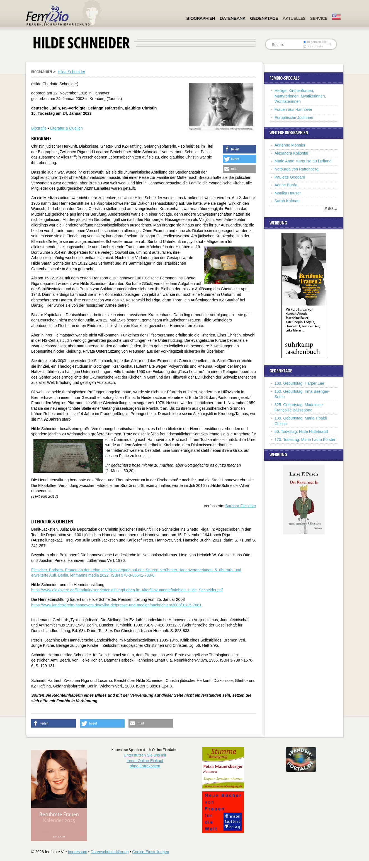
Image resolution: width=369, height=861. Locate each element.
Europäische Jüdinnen (294, 117)
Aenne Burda (286, 185)
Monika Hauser (288, 193)
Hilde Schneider (71, 72)
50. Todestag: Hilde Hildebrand (301, 431)
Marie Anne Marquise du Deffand (303, 161)
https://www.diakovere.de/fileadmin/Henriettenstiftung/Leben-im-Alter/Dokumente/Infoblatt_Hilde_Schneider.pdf (127, 590)
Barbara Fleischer (240, 506)
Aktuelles (294, 18)
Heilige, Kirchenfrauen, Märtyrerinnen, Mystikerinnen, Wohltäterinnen (300, 96)
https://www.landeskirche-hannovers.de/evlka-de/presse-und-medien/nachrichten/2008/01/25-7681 (116, 605)
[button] (239, 149)
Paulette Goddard (290, 177)
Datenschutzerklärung (109, 852)
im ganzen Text (315, 41)
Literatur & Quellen (66, 128)
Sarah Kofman (287, 201)
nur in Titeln (313, 46)
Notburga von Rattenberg (296, 169)
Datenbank (232, 18)
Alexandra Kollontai (291, 153)
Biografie (39, 128)
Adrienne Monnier (290, 145)
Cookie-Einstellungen (150, 852)
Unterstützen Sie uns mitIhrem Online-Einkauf (145, 760)
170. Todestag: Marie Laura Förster (305, 439)
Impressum (77, 852)
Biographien (200, 18)
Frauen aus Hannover (293, 109)
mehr (328, 208)
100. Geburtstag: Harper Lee (299, 383)
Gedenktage (264, 18)
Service (318, 18)
